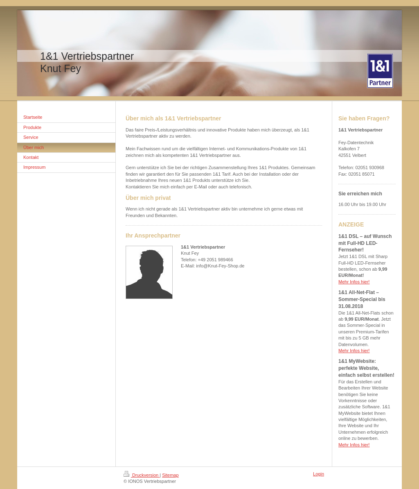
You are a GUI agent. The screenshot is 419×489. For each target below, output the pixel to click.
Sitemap (170, 475)
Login (318, 473)
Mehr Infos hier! (353, 281)
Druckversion (142, 475)
